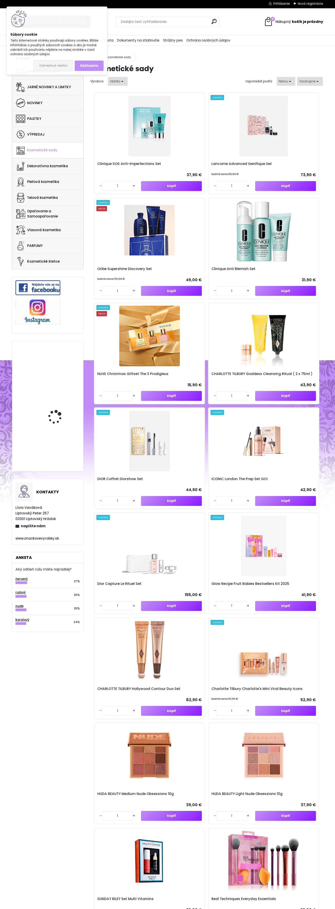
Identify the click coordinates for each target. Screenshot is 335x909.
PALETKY (28, 118)
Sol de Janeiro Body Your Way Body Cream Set (117, 620)
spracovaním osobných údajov (262, 730)
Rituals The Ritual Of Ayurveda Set (287, 620)
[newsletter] (314, 720)
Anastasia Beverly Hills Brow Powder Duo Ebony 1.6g (60, 443)
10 (235, 672)
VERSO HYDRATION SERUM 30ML (55, 403)
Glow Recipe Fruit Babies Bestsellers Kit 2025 (174, 394)
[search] (214, 21)
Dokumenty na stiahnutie (138, 40)
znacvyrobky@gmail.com (211, 819)
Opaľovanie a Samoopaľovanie (37, 214)
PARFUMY (29, 245)
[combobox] (286, 81)
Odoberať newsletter (56, 724)
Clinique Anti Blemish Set (292, 166)
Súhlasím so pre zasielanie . (275, 730)
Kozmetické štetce (38, 261)
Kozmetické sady (36, 150)
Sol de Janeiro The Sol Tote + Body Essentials (235, 620)
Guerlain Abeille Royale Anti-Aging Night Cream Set (174, 620)
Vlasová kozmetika (38, 230)
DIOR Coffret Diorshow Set (234, 277)
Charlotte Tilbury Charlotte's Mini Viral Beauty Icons (288, 393)
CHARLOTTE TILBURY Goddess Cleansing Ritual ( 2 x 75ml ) (176, 277)
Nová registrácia (310, 3)
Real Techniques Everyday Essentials (292, 507)
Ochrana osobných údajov (208, 40)
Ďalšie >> (247, 672)
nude (19, 606)
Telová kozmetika (37, 197)
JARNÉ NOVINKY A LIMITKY (43, 87)
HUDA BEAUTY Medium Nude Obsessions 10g (114, 507)
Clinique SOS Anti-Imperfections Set (111, 164)
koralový (22, 620)
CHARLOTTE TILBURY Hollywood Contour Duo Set (232, 393)
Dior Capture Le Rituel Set (117, 393)
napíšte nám (33, 526)
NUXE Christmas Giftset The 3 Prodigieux (116, 280)
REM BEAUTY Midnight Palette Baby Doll (57, 361)
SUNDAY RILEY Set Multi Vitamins (231, 507)
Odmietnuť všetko (53, 66)
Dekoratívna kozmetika (42, 166)
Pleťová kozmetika (37, 182)
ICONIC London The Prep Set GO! (291, 277)
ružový (20, 592)
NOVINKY (29, 103)
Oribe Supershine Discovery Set (235, 164)
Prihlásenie (281, 3)
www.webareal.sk (186, 904)
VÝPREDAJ (30, 134)
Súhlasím (89, 65)
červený (21, 579)
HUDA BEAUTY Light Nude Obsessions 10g (174, 507)
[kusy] (104, 192)
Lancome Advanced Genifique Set (171, 164)
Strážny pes (173, 40)
